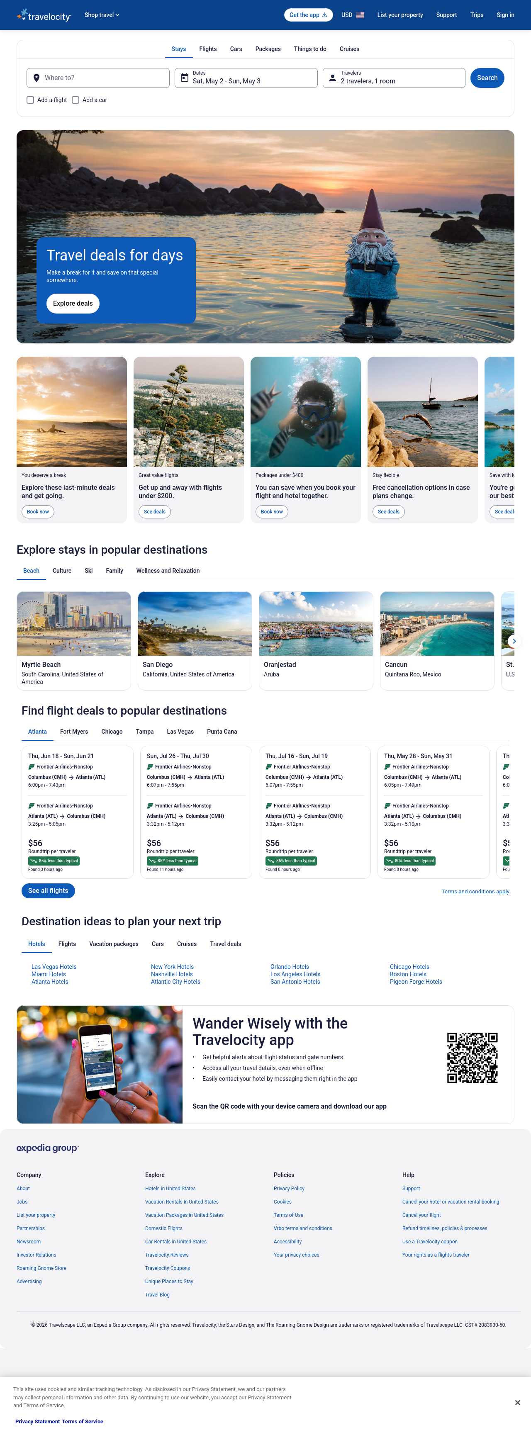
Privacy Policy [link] (289, 1189)
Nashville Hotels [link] (172, 974)
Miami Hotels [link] (49, 974)
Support (446, 15)
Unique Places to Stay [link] (169, 1281)
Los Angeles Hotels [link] (295, 974)
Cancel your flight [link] (421, 1215)
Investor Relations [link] (36, 1255)
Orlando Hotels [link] (289, 966)
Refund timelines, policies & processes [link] (444, 1228)
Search (487, 78)
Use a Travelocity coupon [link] (430, 1242)
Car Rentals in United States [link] (176, 1242)
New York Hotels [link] (172, 966)
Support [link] (411, 1189)
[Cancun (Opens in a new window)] (437, 641)
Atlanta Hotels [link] (50, 981)
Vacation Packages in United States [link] (184, 1215)
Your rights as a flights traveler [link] (436, 1255)
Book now (38, 512)
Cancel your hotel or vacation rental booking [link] (450, 1202)
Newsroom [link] (29, 1242)
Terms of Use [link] (288, 1215)
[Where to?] (98, 78)
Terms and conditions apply (475, 891)
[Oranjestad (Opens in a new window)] (316, 641)
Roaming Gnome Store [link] (41, 1268)
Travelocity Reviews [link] (167, 1255)
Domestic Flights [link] (164, 1228)
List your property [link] (36, 1215)
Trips (477, 15)
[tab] (179, 49)
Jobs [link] (22, 1202)
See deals (155, 512)
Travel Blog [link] (157, 1295)
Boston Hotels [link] (408, 974)
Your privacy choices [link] (296, 1255)
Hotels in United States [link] (170, 1189)
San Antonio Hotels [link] (295, 981)
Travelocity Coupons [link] (167, 1268)
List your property (400, 15)
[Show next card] (514, 641)
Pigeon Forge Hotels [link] (416, 981)
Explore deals (73, 303)
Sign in (505, 15)
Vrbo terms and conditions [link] (303, 1228)
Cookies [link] (283, 1202)
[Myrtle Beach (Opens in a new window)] (74, 641)
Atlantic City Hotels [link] (175, 981)
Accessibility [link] (288, 1242)
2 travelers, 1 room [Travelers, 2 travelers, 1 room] (368, 81)
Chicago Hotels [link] (409, 966)
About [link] (23, 1189)
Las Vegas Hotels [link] (54, 966)
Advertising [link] (29, 1281)
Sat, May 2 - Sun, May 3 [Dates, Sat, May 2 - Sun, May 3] (227, 81)
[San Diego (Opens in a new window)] (195, 641)
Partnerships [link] (31, 1228)
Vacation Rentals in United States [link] (182, 1202)
